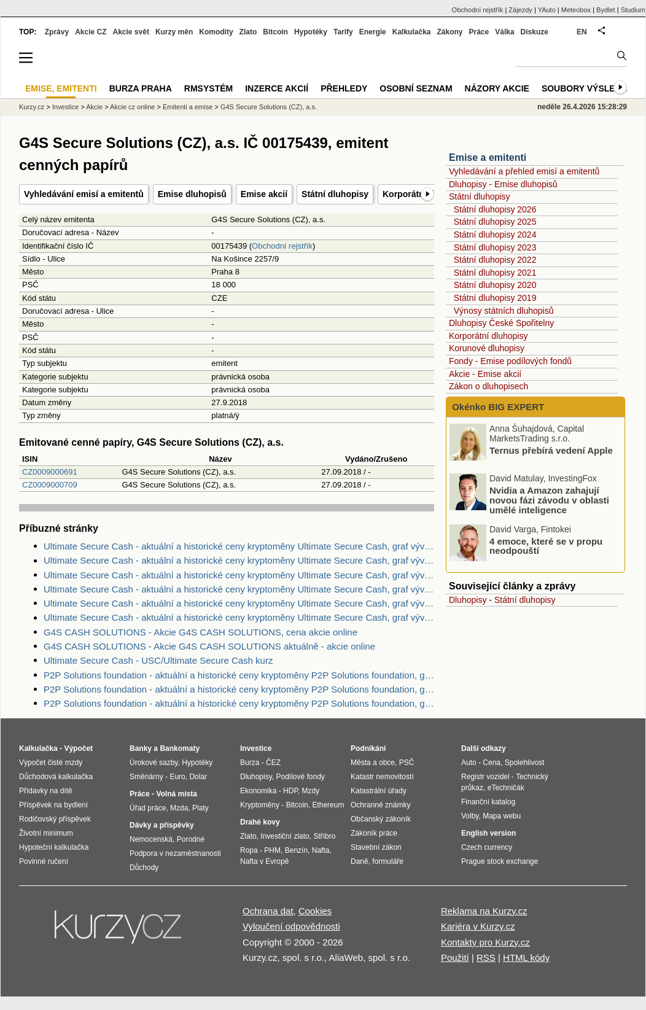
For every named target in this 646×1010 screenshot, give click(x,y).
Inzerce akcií (276, 88)
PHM (272, 850)
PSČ (406, 762)
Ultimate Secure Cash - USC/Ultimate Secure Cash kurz (158, 660)
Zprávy (57, 32)
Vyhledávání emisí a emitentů (84, 194)
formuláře (387, 861)
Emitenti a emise (187, 107)
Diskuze (534, 32)
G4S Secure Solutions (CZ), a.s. (268, 107)
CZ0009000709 (49, 484)
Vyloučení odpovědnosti (291, 926)
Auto (469, 762)
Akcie (94, 107)
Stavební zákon (376, 847)
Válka (504, 32)
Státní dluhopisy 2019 (495, 298)
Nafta (321, 850)
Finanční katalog (488, 802)
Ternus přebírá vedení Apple (551, 450)
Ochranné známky (380, 805)
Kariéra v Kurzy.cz (478, 926)
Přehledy (344, 88)
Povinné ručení (43, 861)
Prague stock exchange (499, 861)
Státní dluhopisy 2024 (495, 234)
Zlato (248, 32)
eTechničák (506, 787)
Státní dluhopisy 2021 (495, 273)
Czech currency (486, 847)
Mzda (179, 808)
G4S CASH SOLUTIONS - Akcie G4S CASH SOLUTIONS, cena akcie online (200, 632)
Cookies (315, 911)
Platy (200, 808)
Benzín (296, 850)
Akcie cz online (132, 107)
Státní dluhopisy (335, 194)
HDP (290, 791)
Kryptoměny (259, 805)
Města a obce (373, 762)
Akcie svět (131, 32)
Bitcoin (275, 32)
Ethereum (328, 805)
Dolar (198, 776)
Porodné (190, 839)
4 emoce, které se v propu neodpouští (545, 545)
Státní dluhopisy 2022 (495, 260)
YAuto (547, 10)
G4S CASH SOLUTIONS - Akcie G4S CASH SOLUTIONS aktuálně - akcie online (209, 646)
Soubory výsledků (588, 88)
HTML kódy (526, 957)
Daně (359, 861)
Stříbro (324, 836)
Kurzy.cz (31, 107)
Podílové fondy (300, 776)
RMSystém (208, 88)
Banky (141, 748)
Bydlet (605, 10)
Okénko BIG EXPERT (496, 407)
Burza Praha (140, 88)
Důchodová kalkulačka (56, 776)
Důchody (144, 867)
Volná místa (176, 794)
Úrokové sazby (153, 762)
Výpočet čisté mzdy (50, 762)
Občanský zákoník (381, 819)
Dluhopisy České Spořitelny (501, 323)
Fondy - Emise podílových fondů (510, 361)
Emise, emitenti (61, 88)
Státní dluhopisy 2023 (495, 247)
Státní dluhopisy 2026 (495, 209)
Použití (455, 957)
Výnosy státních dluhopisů (504, 311)
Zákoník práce (374, 833)
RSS (486, 957)
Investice (65, 107)
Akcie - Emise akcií (485, 374)
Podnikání (368, 748)
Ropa (249, 850)
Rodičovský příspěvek (55, 819)
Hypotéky (310, 32)
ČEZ (273, 762)
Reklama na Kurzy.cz (484, 911)
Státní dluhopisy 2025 (495, 222)
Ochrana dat (268, 911)
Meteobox (576, 10)
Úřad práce (148, 808)
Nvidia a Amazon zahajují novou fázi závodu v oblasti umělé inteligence (549, 500)
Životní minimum (46, 833)
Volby (469, 816)
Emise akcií (264, 194)
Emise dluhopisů (192, 194)
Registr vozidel (485, 776)
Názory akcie (497, 88)
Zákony (449, 32)
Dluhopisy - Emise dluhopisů (503, 184)
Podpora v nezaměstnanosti (175, 853)
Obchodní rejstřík (282, 246)
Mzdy (311, 791)
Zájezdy (520, 10)
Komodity (216, 32)
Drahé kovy (260, 822)
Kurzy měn (174, 32)
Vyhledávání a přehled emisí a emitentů (524, 171)
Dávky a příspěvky (162, 825)
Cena (491, 762)
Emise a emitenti (487, 157)
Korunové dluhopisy (486, 348)
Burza (249, 762)
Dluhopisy (467, 600)
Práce (479, 32)
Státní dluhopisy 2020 (495, 285)
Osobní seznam (415, 88)
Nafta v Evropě (264, 861)
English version (488, 833)
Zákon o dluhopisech (488, 386)
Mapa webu (502, 816)
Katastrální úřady (379, 791)
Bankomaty (180, 748)
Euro (177, 776)
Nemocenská (151, 839)
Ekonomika (258, 791)
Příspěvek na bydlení (53, 805)
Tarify (343, 32)
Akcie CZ (90, 32)
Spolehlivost (525, 762)
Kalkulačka (411, 32)
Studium (633, 10)
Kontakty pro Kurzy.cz (485, 942)
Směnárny (146, 776)
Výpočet (78, 748)
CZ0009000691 (49, 471)
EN (582, 32)
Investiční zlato (284, 836)
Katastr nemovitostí (382, 776)
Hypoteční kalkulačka (53, 847)
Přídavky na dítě (45, 791)
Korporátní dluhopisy (488, 336)
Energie (372, 32)
